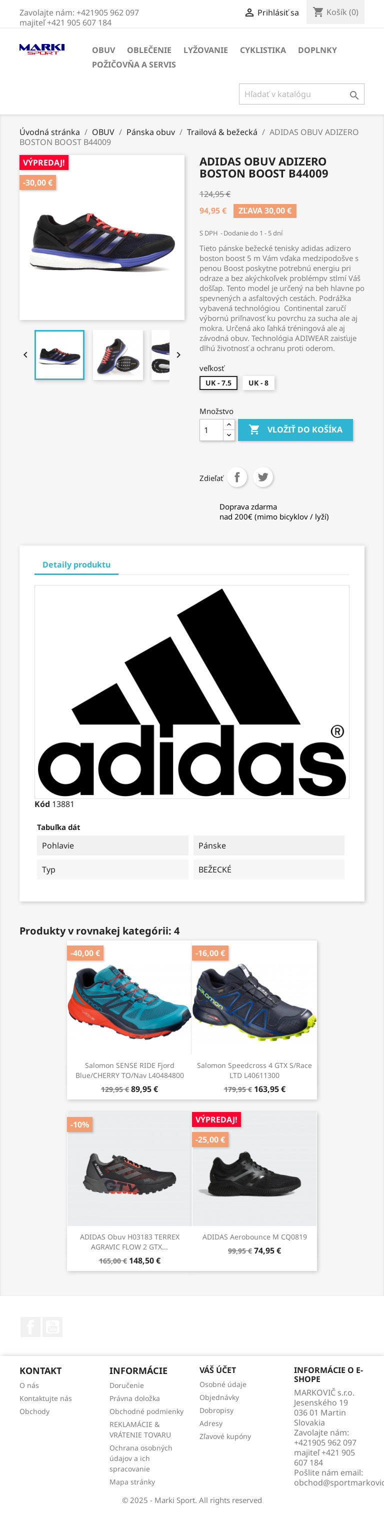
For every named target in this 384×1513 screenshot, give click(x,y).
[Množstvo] (212, 430)
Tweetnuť (263, 477)
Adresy (211, 1423)
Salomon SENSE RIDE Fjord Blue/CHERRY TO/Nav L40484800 (130, 1070)
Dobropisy (217, 1410)
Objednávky (219, 1397)
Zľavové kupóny (225, 1436)
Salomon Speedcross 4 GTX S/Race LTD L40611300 (254, 1070)
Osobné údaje (223, 1384)
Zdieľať (237, 477)
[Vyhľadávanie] (301, 94)
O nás (29, 1385)
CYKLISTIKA (263, 50)
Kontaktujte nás (46, 1398)
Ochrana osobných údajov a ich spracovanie (141, 1458)
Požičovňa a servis (134, 64)
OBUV (103, 50)
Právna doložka (135, 1398)
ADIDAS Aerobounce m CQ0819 (254, 1237)
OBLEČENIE (149, 50)
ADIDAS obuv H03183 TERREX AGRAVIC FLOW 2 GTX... (130, 1242)
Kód (42, 804)
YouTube (52, 1327)
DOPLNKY (317, 50)
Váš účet (218, 1370)
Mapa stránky (132, 1481)
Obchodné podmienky (147, 1411)
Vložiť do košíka (295, 430)
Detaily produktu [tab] (76, 564)
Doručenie (127, 1385)
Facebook (30, 1327)
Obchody (35, 1411)
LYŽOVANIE (206, 50)
